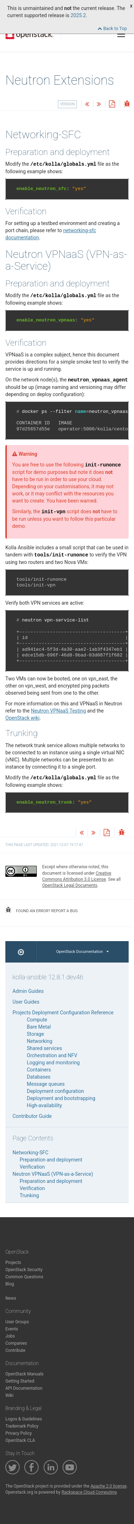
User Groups (17, 1321)
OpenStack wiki (22, 718)
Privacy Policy (18, 1433)
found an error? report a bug (41, 910)
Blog (9, 1283)
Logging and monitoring (53, 1062)
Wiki (9, 1395)
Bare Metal (39, 1027)
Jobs (10, 1336)
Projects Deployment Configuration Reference (63, 1012)
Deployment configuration (55, 1091)
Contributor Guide (32, 1116)
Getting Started (19, 1381)
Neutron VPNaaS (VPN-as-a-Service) (53, 1174)
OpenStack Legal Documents (69, 885)
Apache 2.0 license (108, 1486)
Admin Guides (28, 991)
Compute (37, 1020)
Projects (13, 1262)
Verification (32, 1167)
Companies (16, 1343)
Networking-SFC (30, 1152)
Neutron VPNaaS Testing (58, 711)
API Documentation (24, 1388)
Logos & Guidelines (23, 1418)
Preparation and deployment (51, 1160)
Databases (38, 1077)
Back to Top (112, 28)
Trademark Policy (22, 1426)
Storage (35, 1034)
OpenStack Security (24, 1269)
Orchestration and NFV (52, 1055)
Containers (39, 1070)
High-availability (44, 1105)
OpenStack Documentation (82, 951)
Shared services (44, 1048)
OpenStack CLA (20, 1440)
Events (11, 1328)
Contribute (15, 1350)
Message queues (46, 1084)
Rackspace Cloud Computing (88, 1492)
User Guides (26, 1002)
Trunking (29, 1195)
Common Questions (24, 1276)
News (10, 1298)
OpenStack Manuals (24, 1373)
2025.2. (78, 15)
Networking (39, 1041)
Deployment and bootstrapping (61, 1098)
